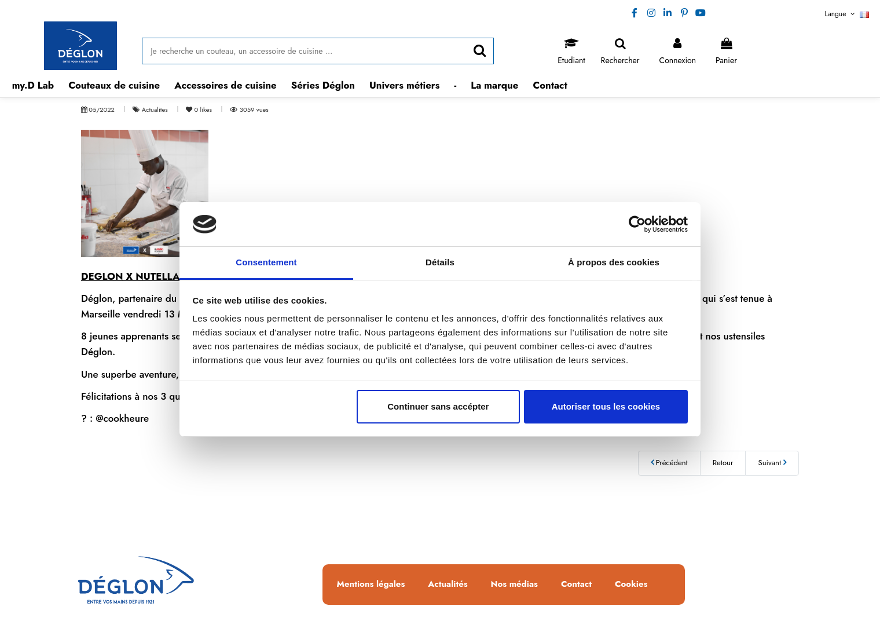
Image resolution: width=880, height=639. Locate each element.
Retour (723, 462)
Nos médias (514, 584)
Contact (576, 584)
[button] (114, 85)
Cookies (631, 584)
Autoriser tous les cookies (606, 406)
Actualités (447, 584)
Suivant (772, 462)
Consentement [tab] (266, 262)
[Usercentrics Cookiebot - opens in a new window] (637, 224)
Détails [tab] (440, 262)
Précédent (669, 462)
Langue (847, 14)
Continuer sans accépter (438, 406)
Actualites (156, 109)
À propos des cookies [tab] (613, 262)
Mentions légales (371, 584)
